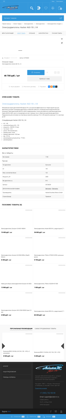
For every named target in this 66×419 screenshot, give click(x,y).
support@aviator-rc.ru (51, 397)
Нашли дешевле (14, 86)
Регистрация (59, 1)
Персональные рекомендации (21, 329)
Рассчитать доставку (29, 86)
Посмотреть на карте (41, 388)
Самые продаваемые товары (45, 329)
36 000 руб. (49, 233)
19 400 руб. (16, 233)
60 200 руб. (49, 316)
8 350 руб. (16, 261)
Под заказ (42, 86)
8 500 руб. (8, 356)
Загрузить (48, 188)
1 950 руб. (49, 289)
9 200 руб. (39, 356)
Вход (53, 1)
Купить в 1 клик (45, 79)
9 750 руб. (49, 261)
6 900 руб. (16, 316)
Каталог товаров (33, 18)
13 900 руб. (16, 289)
